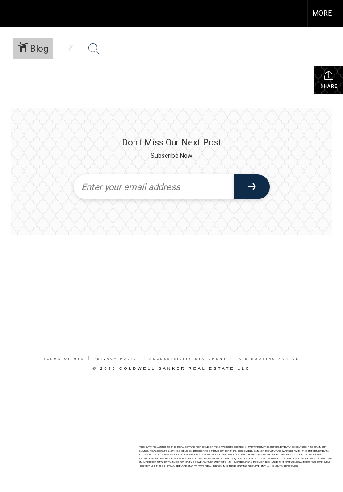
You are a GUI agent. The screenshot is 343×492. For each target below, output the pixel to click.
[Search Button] (94, 49)
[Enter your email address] (154, 186)
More (322, 13)
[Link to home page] (11, 13)
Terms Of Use (64, 358)
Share (329, 79)
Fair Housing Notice (267, 358)
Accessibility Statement (188, 358)
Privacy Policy (117, 358)
